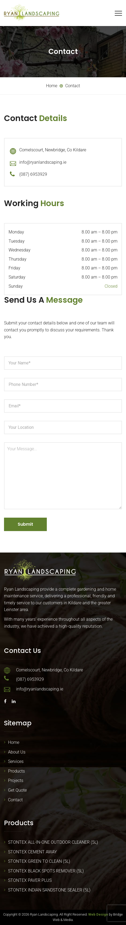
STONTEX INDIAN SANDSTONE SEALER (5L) (49, 890)
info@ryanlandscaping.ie (42, 162)
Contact (15, 799)
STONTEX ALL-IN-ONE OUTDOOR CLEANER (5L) (53, 842)
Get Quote (17, 790)
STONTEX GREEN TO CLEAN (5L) (39, 861)
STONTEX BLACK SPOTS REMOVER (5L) (46, 870)
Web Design (98, 914)
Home (13, 742)
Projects (15, 780)
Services (16, 761)
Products (16, 771)
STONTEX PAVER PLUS (30, 880)
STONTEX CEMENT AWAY (32, 851)
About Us (16, 752)
